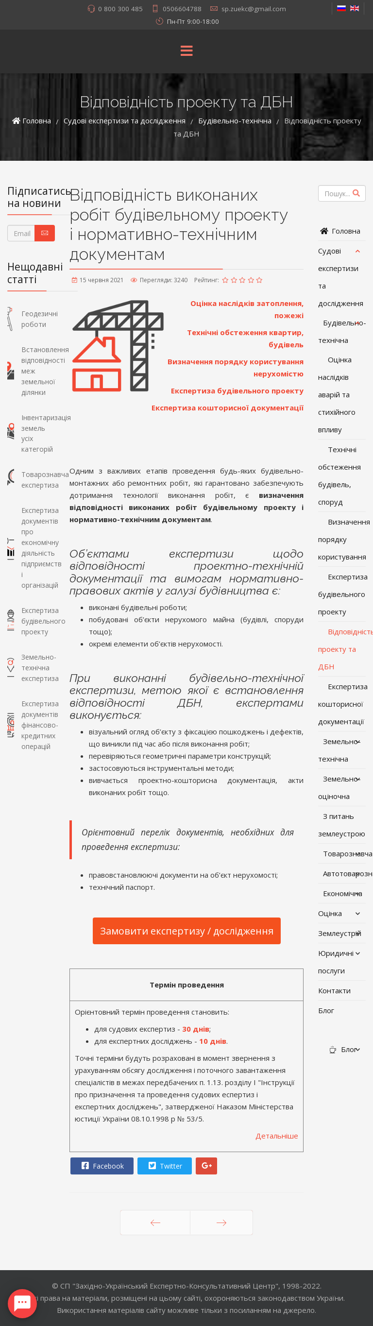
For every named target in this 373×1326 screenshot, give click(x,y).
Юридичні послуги (336, 961)
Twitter (164, 1166)
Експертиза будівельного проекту (237, 390)
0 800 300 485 (120, 8)
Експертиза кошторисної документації (228, 407)
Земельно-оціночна (339, 787)
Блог (326, 1010)
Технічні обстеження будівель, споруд (339, 475)
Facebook (101, 1166)
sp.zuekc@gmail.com (253, 8)
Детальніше (276, 1135)
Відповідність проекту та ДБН (342, 649)
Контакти (334, 990)
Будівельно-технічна (342, 331)
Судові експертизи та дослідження (340, 277)
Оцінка (330, 913)
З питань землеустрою (341, 824)
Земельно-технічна (339, 750)
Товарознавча (344, 853)
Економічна (342, 893)
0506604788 (182, 8)
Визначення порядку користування (342, 539)
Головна (339, 231)
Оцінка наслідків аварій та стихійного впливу (337, 394)
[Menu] (186, 51)
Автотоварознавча (344, 873)
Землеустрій (339, 933)
